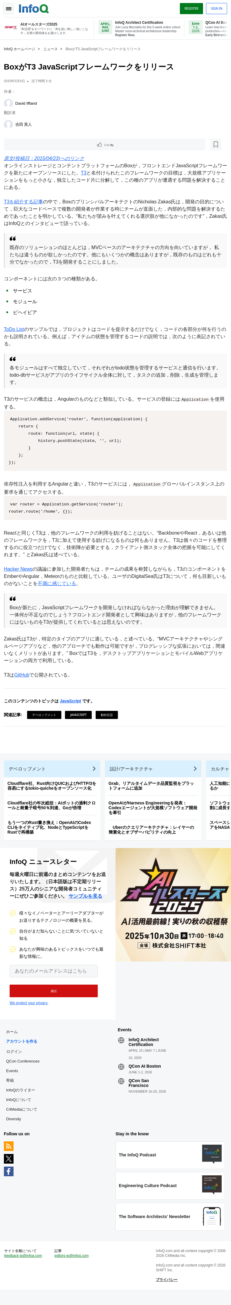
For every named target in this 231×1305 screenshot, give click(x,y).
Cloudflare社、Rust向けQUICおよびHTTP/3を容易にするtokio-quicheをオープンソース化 (54, 790)
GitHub (24, 675)
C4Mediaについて (23, 1118)
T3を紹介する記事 (25, 202)
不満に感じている (68, 583)
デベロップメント (46, 715)
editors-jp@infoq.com (73, 1269)
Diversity (15, 1128)
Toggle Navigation (11, 7)
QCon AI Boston (144, 1075)
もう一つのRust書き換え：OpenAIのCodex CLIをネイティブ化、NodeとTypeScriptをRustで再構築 (51, 832)
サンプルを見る (85, 902)
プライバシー (166, 1293)
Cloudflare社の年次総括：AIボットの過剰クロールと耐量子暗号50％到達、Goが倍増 (54, 810)
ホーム (14, 1040)
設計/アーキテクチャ (133, 773)
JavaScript (72, 701)
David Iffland (28, 102)
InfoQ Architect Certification (143, 1051)
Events (14, 1080)
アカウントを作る (23, 1050)
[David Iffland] (10, 102)
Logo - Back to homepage (36, 6)
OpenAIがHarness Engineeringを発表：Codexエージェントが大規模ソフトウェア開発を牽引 (155, 812)
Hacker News (20, 569)
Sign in (214, 7)
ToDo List (16, 329)
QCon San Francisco (138, 1092)
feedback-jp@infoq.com (25, 1269)
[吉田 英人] (10, 123)
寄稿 (12, 1089)
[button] (50, 998)
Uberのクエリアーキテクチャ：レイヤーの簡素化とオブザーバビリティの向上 (153, 834)
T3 (91, 173)
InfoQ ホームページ (22, 48)
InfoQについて (20, 1108)
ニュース (52, 48)
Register (189, 7)
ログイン (16, 1060)
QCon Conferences (25, 1070)
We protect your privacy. (29, 1010)
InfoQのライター (22, 1099)
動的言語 (109, 715)
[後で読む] (43, 144)
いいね (22, 144)
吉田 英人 (25, 124)
